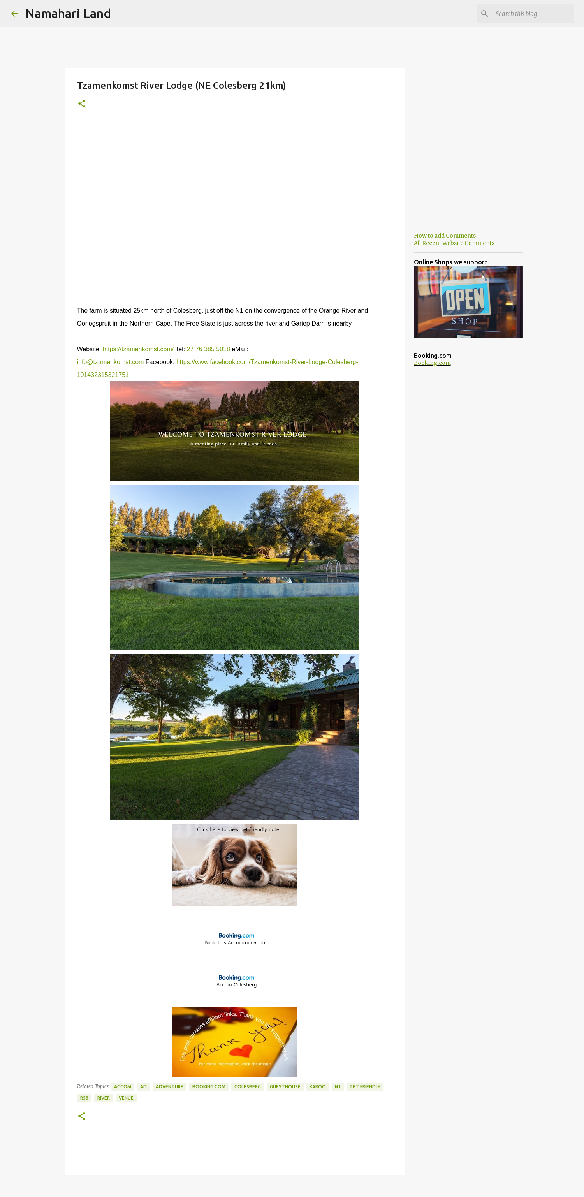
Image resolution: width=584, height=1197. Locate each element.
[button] (81, 104)
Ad (143, 1086)
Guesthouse (285, 1086)
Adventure (169, 1086)
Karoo (318, 1086)
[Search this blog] (533, 13)
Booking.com (208, 1086)
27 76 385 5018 (208, 349)
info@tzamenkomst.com (110, 362)
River (103, 1097)
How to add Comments (445, 235)
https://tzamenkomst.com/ (138, 349)
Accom (122, 1086)
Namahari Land (68, 13)
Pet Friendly (365, 1086)
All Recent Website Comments (454, 242)
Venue (126, 1097)
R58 (84, 1097)
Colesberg (247, 1086)
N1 (338, 1086)
